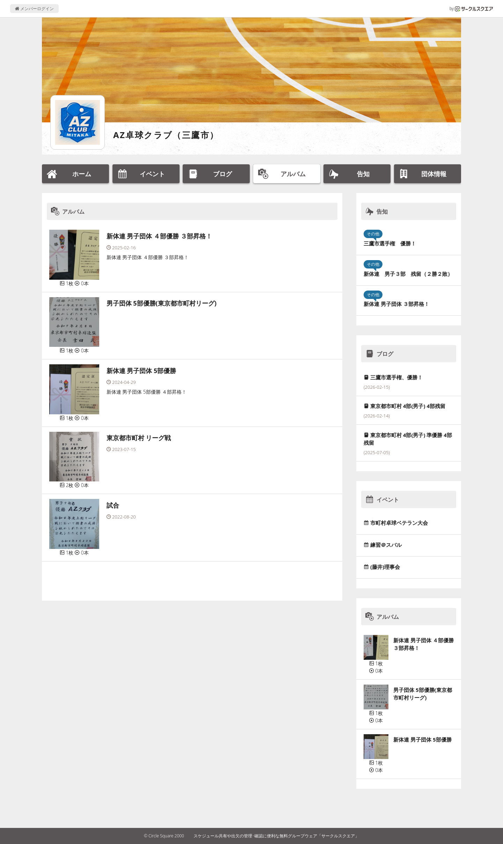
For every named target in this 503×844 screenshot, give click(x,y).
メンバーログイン (34, 9)
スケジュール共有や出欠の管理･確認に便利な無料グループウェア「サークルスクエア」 (276, 836)
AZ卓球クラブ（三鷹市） (166, 135)
